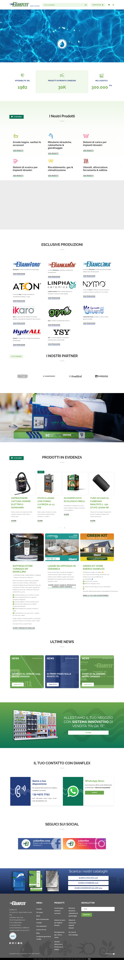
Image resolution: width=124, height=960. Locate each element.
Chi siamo (39, 912)
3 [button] (64, 528)
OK (89, 959)
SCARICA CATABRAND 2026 (88, 883)
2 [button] (62, 528)
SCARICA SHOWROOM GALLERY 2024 (88, 888)
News (38, 916)
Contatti (39, 923)
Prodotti (39, 909)
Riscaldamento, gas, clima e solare (59, 934)
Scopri (88, 733)
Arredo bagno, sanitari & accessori (59, 910)
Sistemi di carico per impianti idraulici (59, 922)
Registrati (86, 914)
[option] (62, 35)
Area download (41, 926)
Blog (37, 933)
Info (85, 959)
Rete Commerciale (42, 919)
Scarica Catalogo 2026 (88, 878)
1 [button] (59, 528)
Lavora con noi (41, 929)
